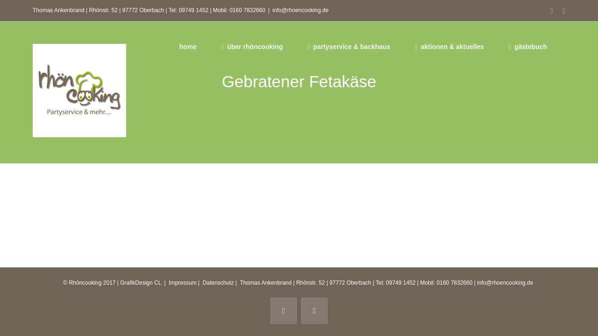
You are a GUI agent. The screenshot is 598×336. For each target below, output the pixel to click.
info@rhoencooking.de (300, 10)
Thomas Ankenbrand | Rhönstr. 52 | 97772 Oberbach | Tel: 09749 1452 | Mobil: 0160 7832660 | (357, 283)
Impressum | (185, 283)
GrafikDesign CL (140, 283)
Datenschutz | (219, 283)
